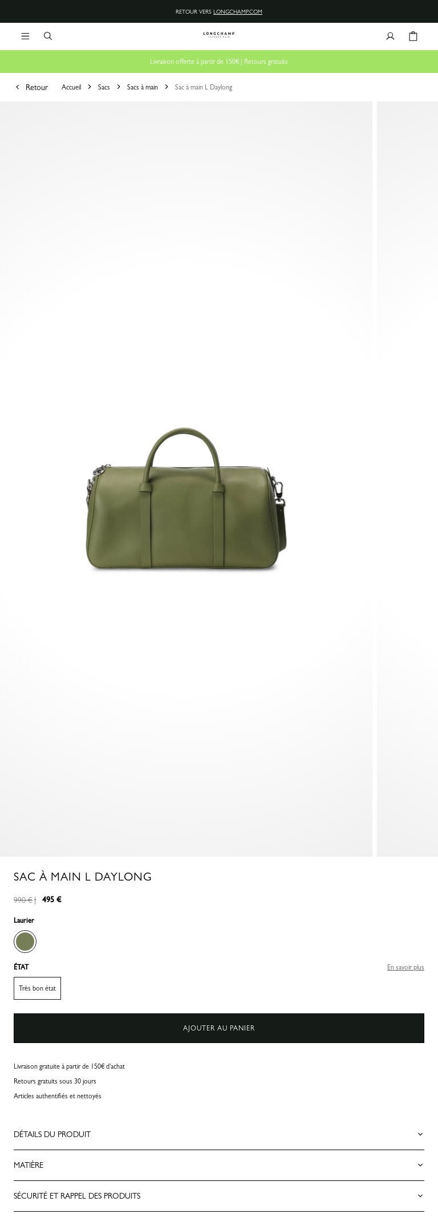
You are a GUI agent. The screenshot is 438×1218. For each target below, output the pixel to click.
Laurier (24, 920)
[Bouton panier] (413, 36)
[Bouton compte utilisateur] (390, 36)
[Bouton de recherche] (47, 36)
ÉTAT (21, 967)
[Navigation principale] (25, 36)
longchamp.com (237, 12)
